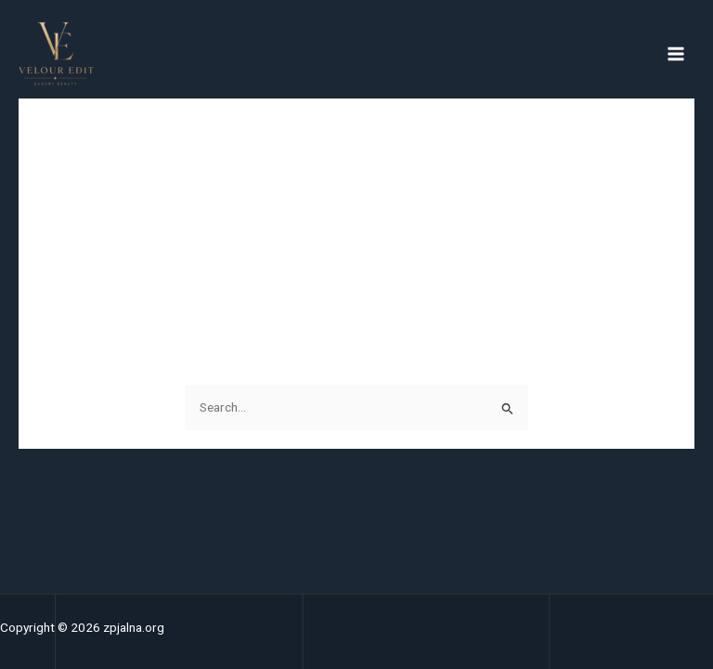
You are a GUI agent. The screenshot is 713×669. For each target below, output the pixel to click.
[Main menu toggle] (676, 53)
